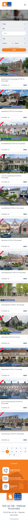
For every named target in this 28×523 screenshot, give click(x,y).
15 (11, 451)
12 (25, 448)
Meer (25, 85)
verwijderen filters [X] (14, 47)
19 (9, 455)
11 (20, 448)
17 (20, 451)
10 (16, 448)
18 (25, 451)
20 (14, 455)
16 (16, 451)
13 (2, 451)
